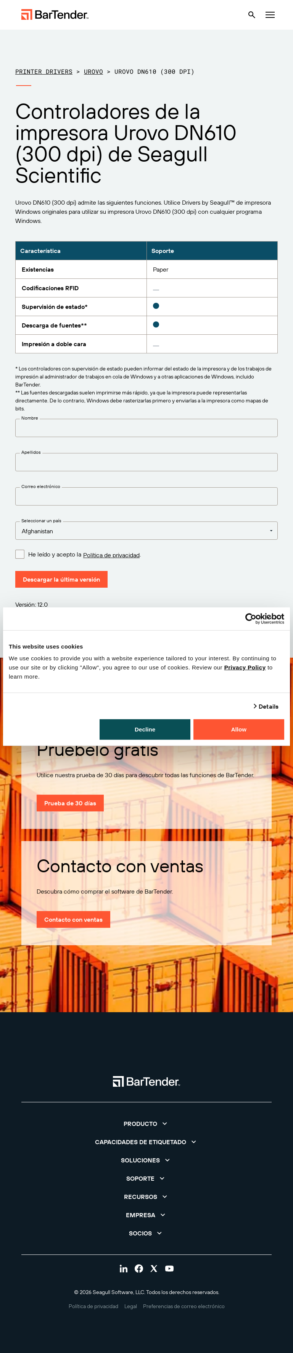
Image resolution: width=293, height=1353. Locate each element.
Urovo (93, 71)
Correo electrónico (40, 486)
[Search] (251, 14)
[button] (146, 1124)
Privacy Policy (245, 667)
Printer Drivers (43, 71)
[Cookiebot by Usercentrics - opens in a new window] (250, 618)
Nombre (29, 418)
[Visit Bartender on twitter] (154, 1268)
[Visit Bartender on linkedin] (123, 1268)
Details (269, 706)
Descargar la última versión (61, 579)
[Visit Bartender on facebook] (138, 1268)
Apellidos (31, 452)
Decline (145, 729)
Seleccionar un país (41, 520)
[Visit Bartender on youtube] (169, 1268)
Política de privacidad (111, 555)
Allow (239, 729)
